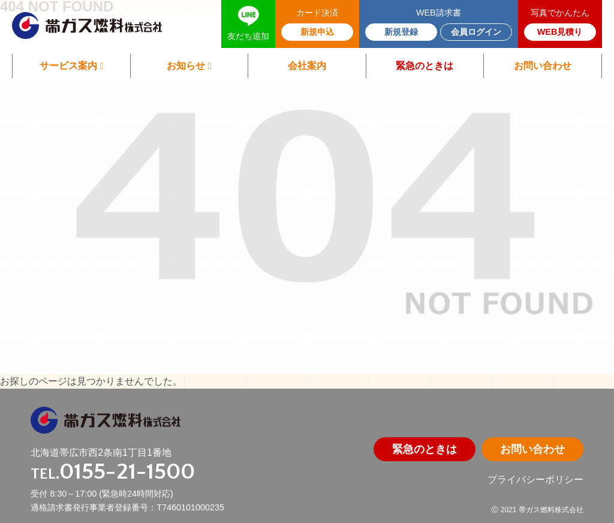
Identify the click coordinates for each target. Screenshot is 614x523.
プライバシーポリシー (535, 479)
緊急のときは (424, 66)
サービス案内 (71, 66)
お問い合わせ (542, 66)
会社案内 (307, 66)
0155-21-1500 (127, 472)
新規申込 (317, 32)
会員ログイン (476, 32)
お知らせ (189, 66)
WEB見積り (560, 32)
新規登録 (401, 32)
